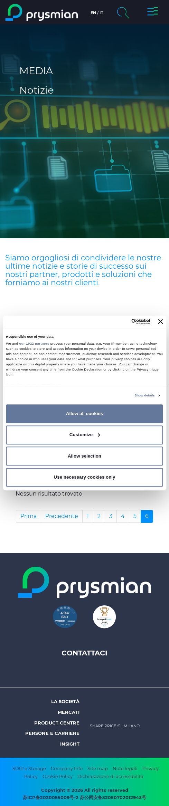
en (93, 12)
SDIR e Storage (29, 768)
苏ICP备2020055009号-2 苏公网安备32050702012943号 (84, 797)
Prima (28, 516)
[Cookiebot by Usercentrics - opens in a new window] (120, 322)
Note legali (125, 768)
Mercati (68, 712)
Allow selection (84, 456)
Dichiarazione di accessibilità (110, 776)
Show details (144, 395)
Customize (84, 434)
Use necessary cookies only (84, 477)
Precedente (61, 516)
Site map (97, 768)
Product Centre (56, 723)
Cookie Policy (58, 776)
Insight (69, 744)
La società (65, 701)
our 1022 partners (34, 343)
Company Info (67, 768)
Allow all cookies (84, 413)
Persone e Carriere (52, 733)
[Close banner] (160, 321)
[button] (152, 12)
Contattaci (84, 653)
